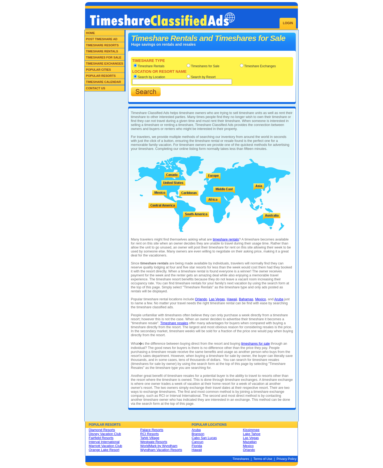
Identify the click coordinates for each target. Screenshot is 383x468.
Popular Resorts (101, 75)
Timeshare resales (174, 323)
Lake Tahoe (251, 434)
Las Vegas (217, 299)
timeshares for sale (255, 343)
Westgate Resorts (153, 442)
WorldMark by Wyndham (158, 446)
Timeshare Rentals (102, 51)
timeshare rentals (226, 239)
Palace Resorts (151, 430)
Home (90, 33)
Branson (198, 434)
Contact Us (95, 88)
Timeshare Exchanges (104, 63)
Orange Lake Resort (104, 450)
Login (288, 23)
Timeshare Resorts (102, 45)
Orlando (201, 299)
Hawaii (232, 299)
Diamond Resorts (102, 430)
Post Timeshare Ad (101, 39)
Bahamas (246, 299)
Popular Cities (98, 69)
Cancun (197, 442)
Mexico (260, 299)
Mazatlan (250, 442)
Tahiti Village (149, 438)
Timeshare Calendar (103, 81)
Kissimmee (251, 430)
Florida (197, 446)
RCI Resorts (149, 434)
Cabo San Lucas (204, 438)
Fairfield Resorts (101, 438)
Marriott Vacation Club (105, 446)
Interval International (104, 442)
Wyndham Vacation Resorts (161, 450)
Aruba (278, 299)
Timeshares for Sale (103, 57)
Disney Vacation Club (105, 434)
